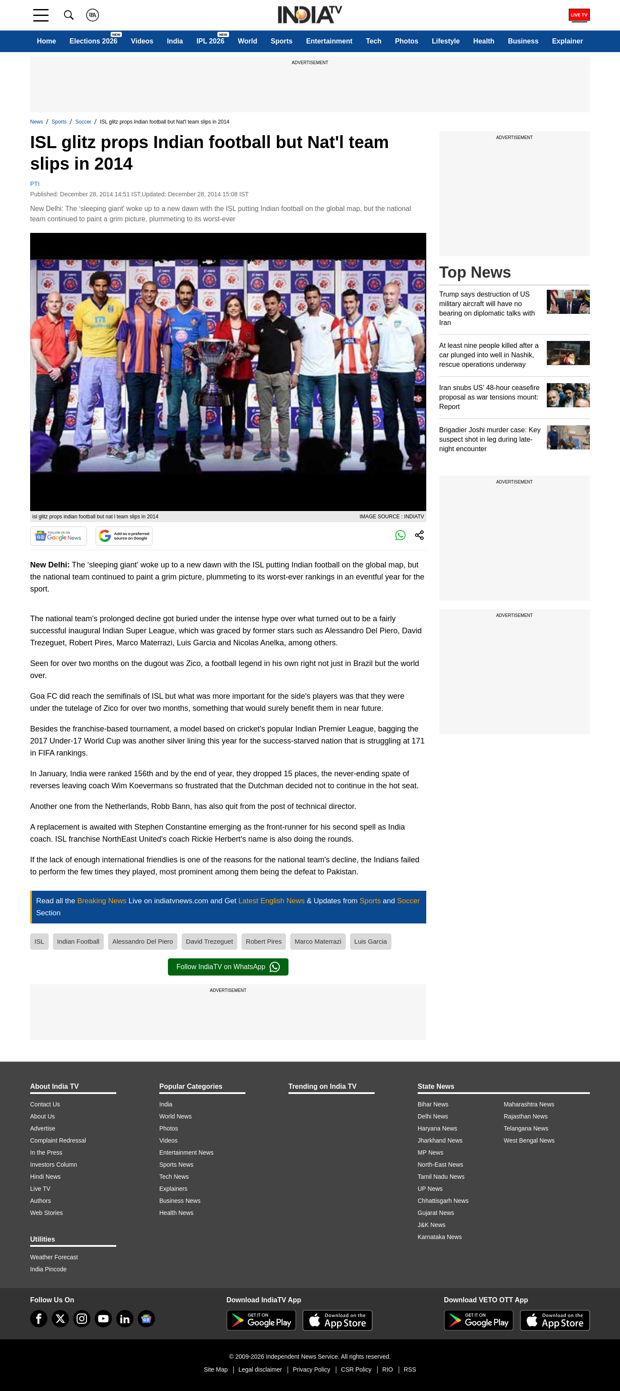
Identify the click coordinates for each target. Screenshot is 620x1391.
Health (483, 41)
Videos (142, 41)
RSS (410, 1369)
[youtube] (103, 1318)
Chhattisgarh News (443, 1200)
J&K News (432, 1224)
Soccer (83, 122)
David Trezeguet (209, 941)
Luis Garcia (370, 941)
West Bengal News (529, 1140)
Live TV (40, 1188)
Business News (180, 1200)
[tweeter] (60, 1318)
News (36, 122)
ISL (39, 941)
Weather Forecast (54, 1257)
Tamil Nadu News (441, 1176)
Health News (176, 1212)
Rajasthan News (526, 1116)
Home (46, 41)
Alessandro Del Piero (142, 941)
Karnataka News (440, 1236)
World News (175, 1116)
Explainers (173, 1188)
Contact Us (45, 1104)
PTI (35, 183)
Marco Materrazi (317, 941)
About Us (42, 1116)
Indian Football (78, 941)
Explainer (567, 41)
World (247, 41)
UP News (430, 1188)
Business (523, 41)
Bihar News (433, 1104)
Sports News (176, 1164)
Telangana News (526, 1128)
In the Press (46, 1152)
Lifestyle (446, 41)
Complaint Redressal (58, 1140)
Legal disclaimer (260, 1369)
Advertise (42, 1128)
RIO (387, 1369)
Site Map (215, 1369)
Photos (406, 41)
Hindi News (45, 1176)
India (175, 41)
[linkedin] (124, 1318)
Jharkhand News (440, 1140)
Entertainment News (186, 1152)
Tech (373, 41)
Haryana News (437, 1128)
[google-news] (146, 1318)
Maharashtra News (529, 1104)
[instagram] (81, 1318)
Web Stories (46, 1212)
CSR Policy (356, 1369)
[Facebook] (38, 1318)
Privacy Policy (311, 1369)
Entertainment (329, 41)
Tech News (174, 1176)
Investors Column (53, 1164)
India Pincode (48, 1269)
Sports (282, 41)
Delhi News (433, 1116)
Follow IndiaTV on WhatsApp (228, 967)
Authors (40, 1200)
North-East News (440, 1164)
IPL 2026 (210, 41)
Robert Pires (264, 941)
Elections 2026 (94, 41)
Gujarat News (436, 1212)
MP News (430, 1152)
